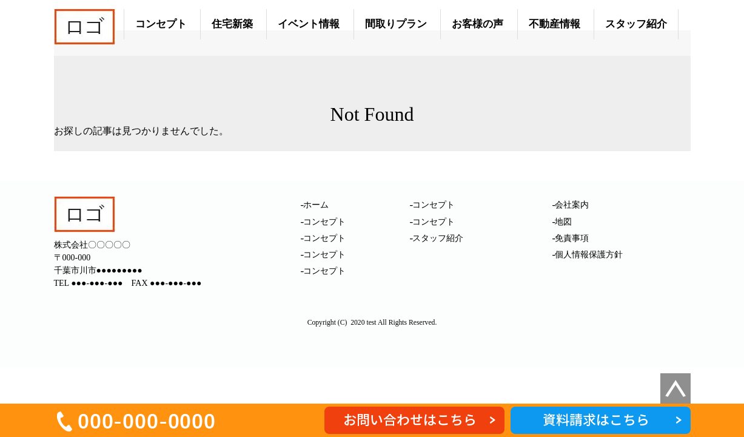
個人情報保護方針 (589, 254)
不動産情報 (554, 24)
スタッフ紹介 (636, 24)
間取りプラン (396, 24)
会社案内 (572, 204)
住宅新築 (232, 24)
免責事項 (572, 238)
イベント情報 (309, 24)
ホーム (316, 204)
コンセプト (161, 24)
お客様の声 (477, 24)
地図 (563, 221)
